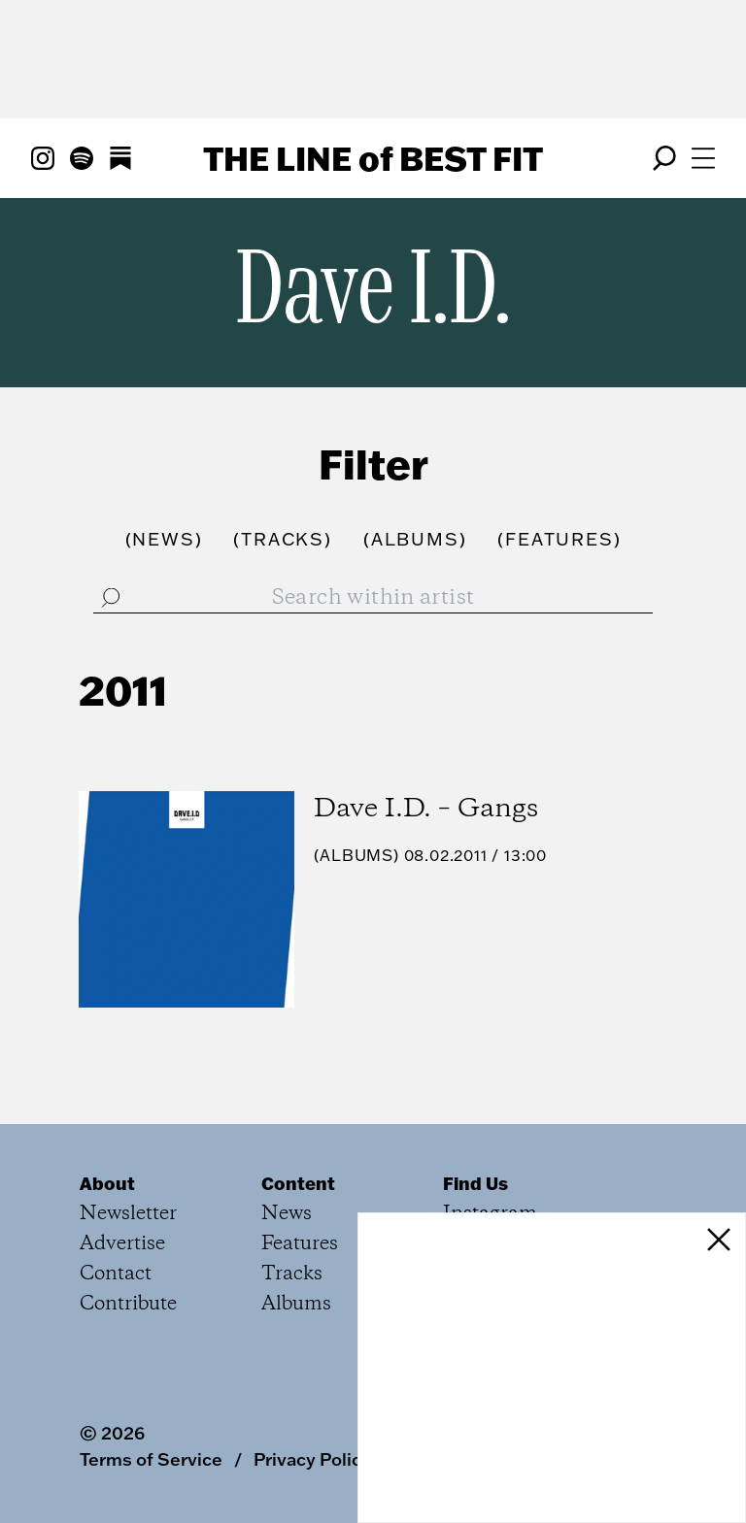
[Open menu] (703, 158)
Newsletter (128, 1214)
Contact (116, 1274)
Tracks (291, 1274)
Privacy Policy (312, 1459)
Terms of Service (151, 1459)
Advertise (122, 1244)
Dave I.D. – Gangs (426, 809)
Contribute (128, 1304)
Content (298, 1183)
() (164, 539)
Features (299, 1244)
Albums (356, 855)
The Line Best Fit (373, 158)
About (107, 1183)
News (286, 1214)
